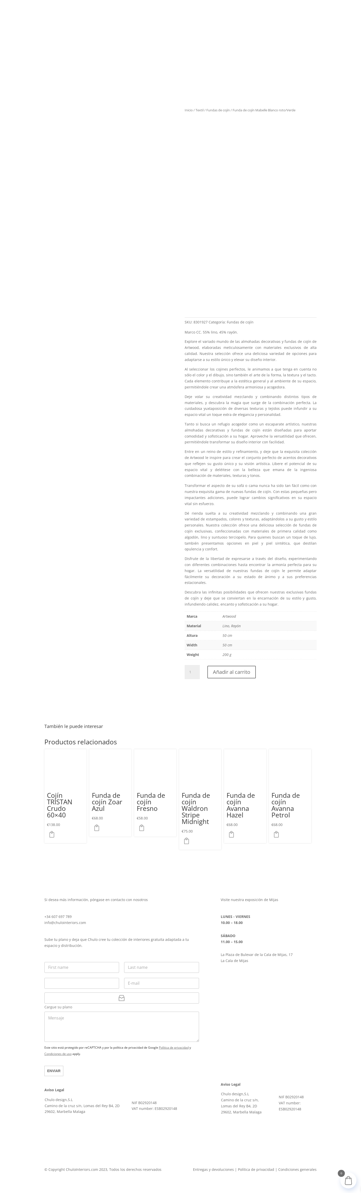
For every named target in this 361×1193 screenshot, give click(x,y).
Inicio (189, 110)
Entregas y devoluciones (213, 1169)
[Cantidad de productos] (192, 672)
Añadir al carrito (231, 672)
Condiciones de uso (58, 1054)
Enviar (54, 1071)
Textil (200, 110)
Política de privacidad (174, 1047)
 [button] (53, 834)
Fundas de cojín (218, 110)
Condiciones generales (297, 1169)
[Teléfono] (81, 983)
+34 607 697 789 (58, 916)
